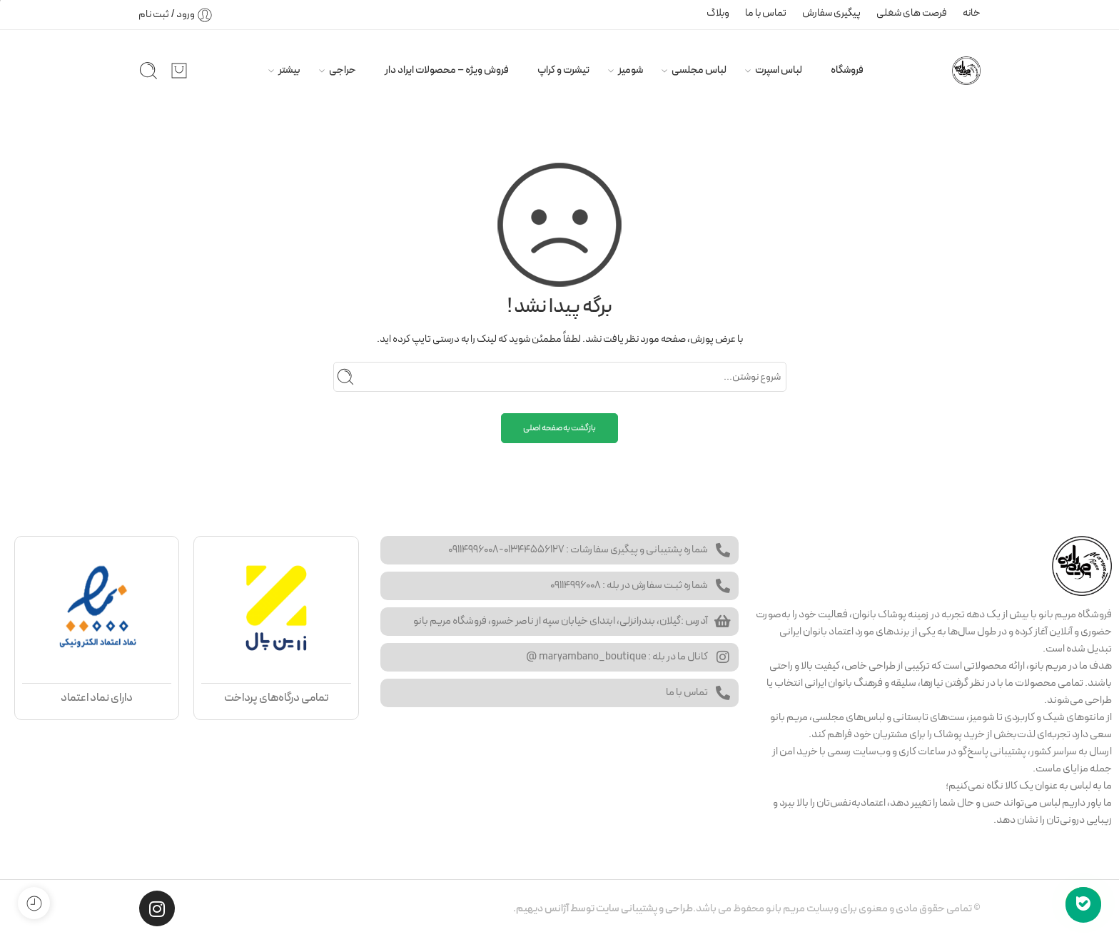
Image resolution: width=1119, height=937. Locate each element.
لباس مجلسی (699, 70)
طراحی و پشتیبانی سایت (644, 908)
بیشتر (289, 70)
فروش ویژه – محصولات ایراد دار (447, 70)
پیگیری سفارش (831, 13)
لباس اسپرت (778, 70)
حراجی (342, 70)
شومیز (630, 70)
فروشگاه (847, 70)
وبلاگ (718, 13)
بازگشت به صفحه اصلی (559, 428)
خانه (972, 13)
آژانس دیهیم (542, 908)
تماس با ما (765, 13)
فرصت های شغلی (911, 13)
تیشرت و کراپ (563, 70)
